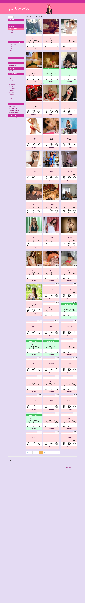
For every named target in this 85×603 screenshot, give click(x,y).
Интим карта (11, 70)
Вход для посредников (13, 108)
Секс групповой (12, 86)
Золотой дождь (12, 98)
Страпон (10, 100)
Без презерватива (12, 80)
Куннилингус (11, 94)
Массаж (10, 75)
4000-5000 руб (11, 36)
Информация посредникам (14, 112)
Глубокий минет (12, 90)
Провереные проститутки (14, 60)
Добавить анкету (12, 106)
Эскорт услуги (11, 92)
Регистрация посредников (14, 110)
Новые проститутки (12, 65)
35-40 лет (10, 52)
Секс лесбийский (12, 88)
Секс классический (12, 82)
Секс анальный (12, 84)
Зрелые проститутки (13, 54)
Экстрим (10, 78)
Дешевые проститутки (13, 28)
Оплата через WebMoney (14, 117)
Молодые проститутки (13, 44)
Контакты (10, 119)
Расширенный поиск (13, 21)
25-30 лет (10, 48)
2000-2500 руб (11, 30)
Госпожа (10, 96)
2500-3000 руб (11, 32)
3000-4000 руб (11, 34)
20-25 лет (10, 46)
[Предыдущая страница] (27, 452)
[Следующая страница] (58, 452)
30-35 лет (10, 50)
